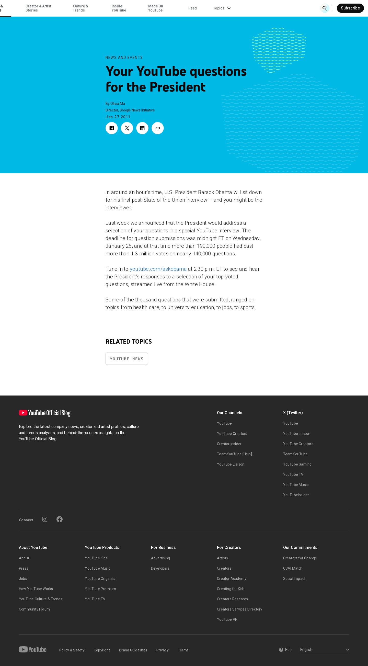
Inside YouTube (199, 8)
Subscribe (350, 8)
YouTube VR (227, 619)
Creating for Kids (231, 589)
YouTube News (127, 358)
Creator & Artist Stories (118, 8)
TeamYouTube (295, 454)
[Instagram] (45, 519)
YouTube (224, 423)
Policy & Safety (72, 650)
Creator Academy (231, 579)
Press (23, 568)
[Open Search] (324, 8)
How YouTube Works (36, 589)
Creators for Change (300, 558)
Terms (183, 650)
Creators (224, 568)
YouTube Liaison (230, 464)
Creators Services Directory (239, 609)
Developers (160, 568)
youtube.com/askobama (158, 269)
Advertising (160, 558)
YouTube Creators (232, 434)
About (24, 558)
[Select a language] (324, 650)
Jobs (23, 579)
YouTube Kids (96, 558)
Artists (222, 558)
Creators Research (232, 599)
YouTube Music (296, 485)
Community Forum (34, 609)
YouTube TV (293, 474)
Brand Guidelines (133, 650)
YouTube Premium (100, 589)
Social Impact (294, 579)
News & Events (76, 8)
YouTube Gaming (297, 464)
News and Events (124, 57)
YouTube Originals (100, 579)
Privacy (162, 650)
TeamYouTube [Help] (234, 454)
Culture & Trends (160, 8)
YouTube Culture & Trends (40, 599)
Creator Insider (229, 444)
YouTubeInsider (296, 495)
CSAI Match (293, 568)
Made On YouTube (235, 8)
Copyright (102, 650)
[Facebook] (59, 519)
